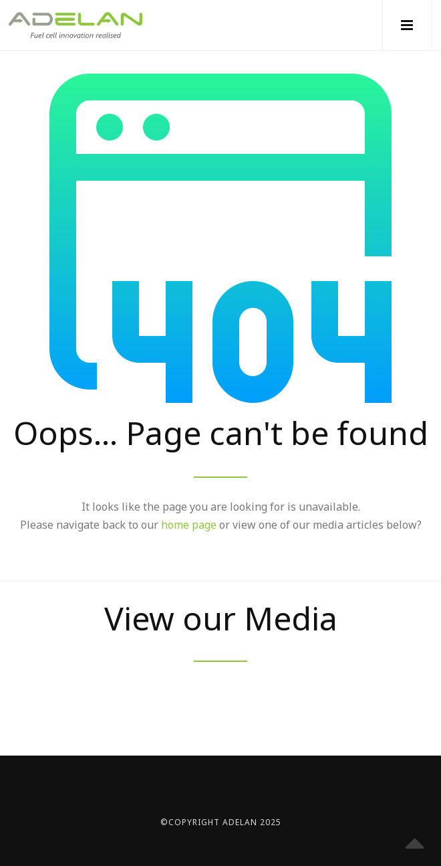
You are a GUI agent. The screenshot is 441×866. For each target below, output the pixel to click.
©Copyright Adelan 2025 (220, 822)
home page (188, 524)
